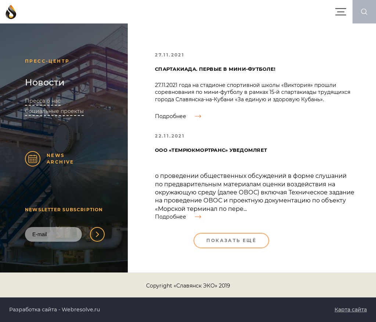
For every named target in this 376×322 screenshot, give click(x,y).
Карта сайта (351, 309)
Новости (45, 82)
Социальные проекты (54, 111)
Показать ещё (231, 240)
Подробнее (178, 116)
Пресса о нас (43, 101)
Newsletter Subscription (64, 209)
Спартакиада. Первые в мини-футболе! (215, 69)
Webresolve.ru (81, 309)
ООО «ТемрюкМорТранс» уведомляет (211, 150)
